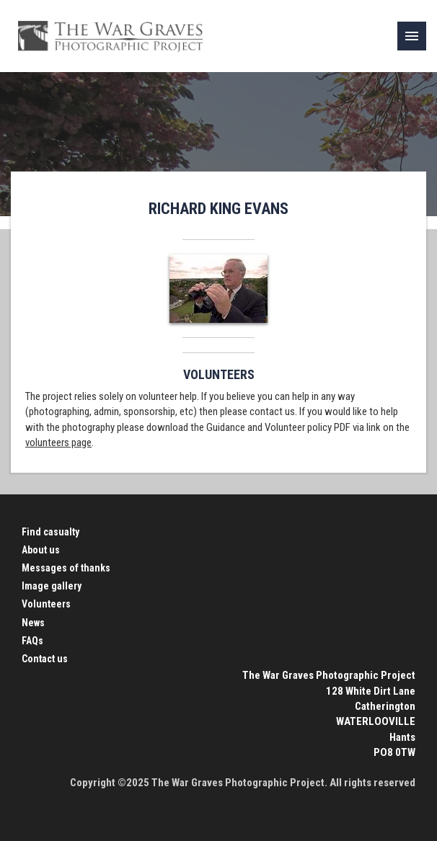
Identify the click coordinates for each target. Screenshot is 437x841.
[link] (411, 36)
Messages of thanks (66, 568)
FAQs (32, 640)
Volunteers (46, 604)
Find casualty (50, 532)
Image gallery (51, 586)
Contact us (45, 658)
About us (41, 550)
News (33, 622)
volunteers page (58, 442)
